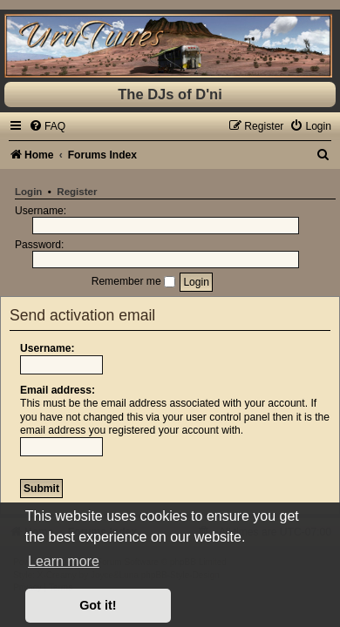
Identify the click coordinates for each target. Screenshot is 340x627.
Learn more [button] (63, 561)
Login (28, 191)
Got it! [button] (97, 605)
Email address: (57, 390)
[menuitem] (47, 126)
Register (77, 191)
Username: (47, 348)
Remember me (133, 281)
